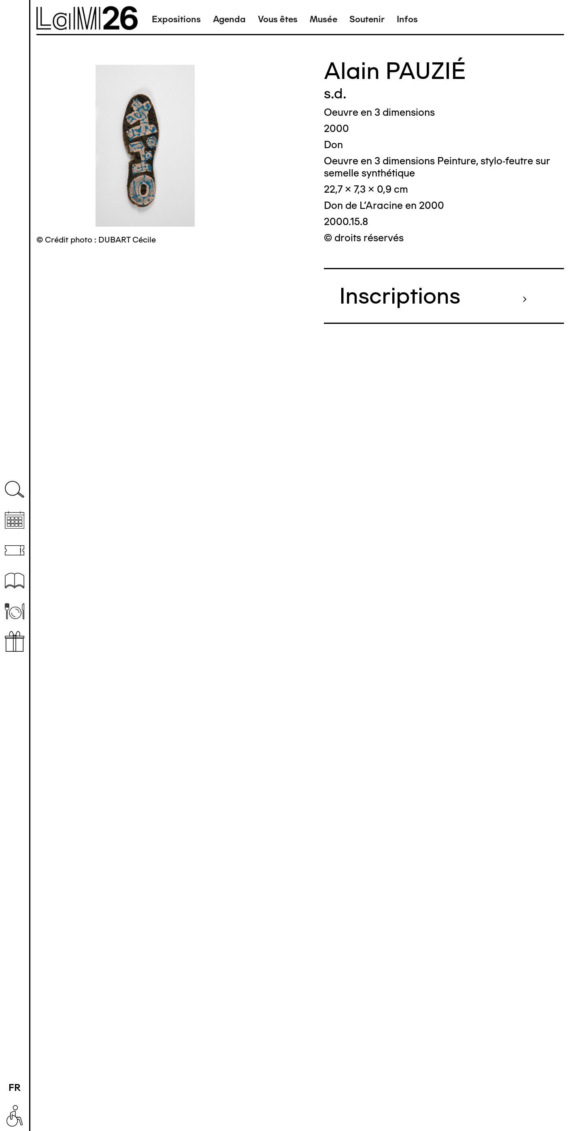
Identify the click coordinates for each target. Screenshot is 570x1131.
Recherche (14, 489)
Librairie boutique (14, 641)
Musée (323, 19)
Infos (407, 19)
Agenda (229, 19)
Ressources (14, 581)
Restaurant (14, 611)
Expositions (176, 19)
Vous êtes (278, 19)
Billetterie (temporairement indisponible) (14, 550)
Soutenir (367, 19)
